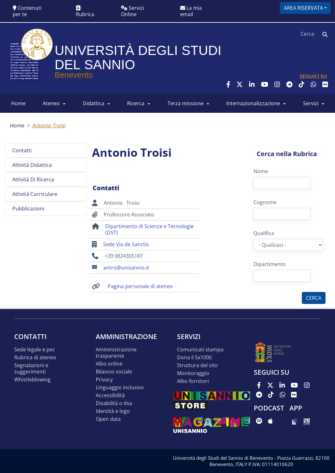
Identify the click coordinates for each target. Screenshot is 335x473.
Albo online (109, 364)
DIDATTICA (93, 103)
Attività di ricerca (33, 179)
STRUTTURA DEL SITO (197, 365)
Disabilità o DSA (114, 403)
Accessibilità (110, 395)
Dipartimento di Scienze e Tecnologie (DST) (149, 229)
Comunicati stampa (200, 349)
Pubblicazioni (28, 208)
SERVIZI (311, 103)
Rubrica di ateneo (35, 357)
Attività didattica (32, 164)
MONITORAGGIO (193, 373)
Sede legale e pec (34, 349)
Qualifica (263, 233)
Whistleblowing (32, 379)
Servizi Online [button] (132, 11)
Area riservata (303, 7)
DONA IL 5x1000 (194, 357)
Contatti (22, 150)
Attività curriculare (34, 194)
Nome (260, 171)
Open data (108, 419)
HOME (18, 103)
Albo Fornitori (193, 381)
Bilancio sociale (114, 371)
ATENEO (51, 103)
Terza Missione (186, 103)
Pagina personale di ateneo (140, 286)
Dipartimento (269, 264)
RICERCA (135, 103)
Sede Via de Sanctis (126, 244)
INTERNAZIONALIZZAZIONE (253, 103)
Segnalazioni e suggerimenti (31, 368)
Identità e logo (113, 411)
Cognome (265, 202)
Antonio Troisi (48, 125)
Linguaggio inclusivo (120, 387)
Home (16, 125)
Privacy (104, 379)
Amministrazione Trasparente (116, 352)
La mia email (191, 11)
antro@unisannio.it (126, 267)
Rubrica (85, 11)
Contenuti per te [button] (27, 11)
